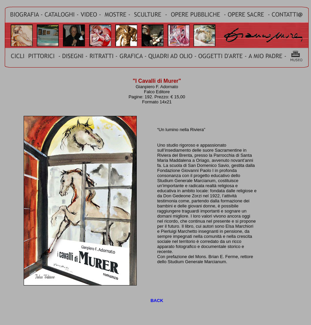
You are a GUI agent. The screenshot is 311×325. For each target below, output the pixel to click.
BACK (157, 300)
